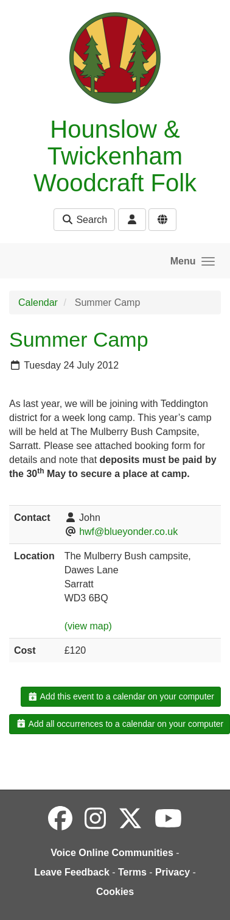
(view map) (88, 626)
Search (84, 219)
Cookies (115, 891)
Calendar (38, 302)
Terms (132, 872)
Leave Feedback (72, 872)
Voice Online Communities (112, 852)
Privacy (172, 872)
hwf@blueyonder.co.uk (128, 531)
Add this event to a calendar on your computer (120, 696)
